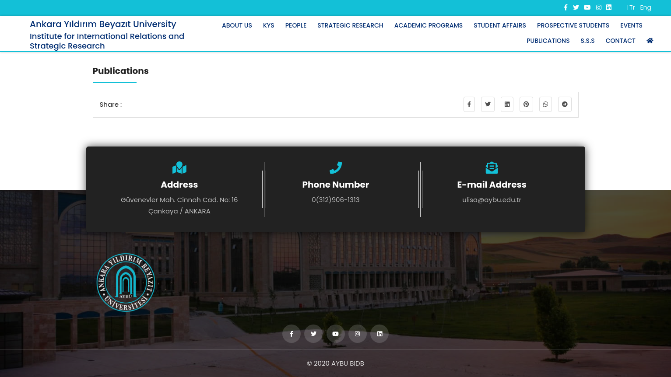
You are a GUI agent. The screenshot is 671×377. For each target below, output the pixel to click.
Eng (645, 7)
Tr (632, 7)
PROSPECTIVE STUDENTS (573, 25)
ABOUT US (237, 25)
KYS (268, 25)
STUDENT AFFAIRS (500, 25)
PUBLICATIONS (548, 40)
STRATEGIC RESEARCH (350, 25)
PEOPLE (296, 25)
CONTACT (621, 40)
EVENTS (631, 25)
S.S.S (588, 40)
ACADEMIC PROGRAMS (428, 25)
